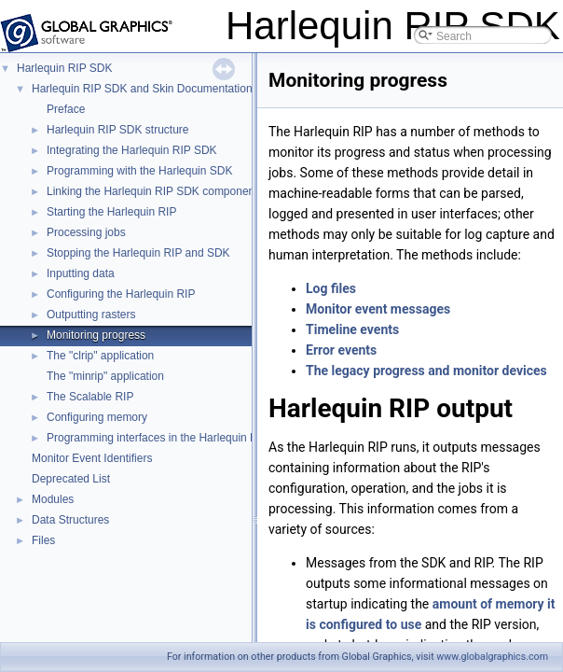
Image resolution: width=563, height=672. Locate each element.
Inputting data (81, 273)
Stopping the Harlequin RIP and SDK (138, 252)
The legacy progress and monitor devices (426, 370)
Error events (341, 350)
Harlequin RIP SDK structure (118, 129)
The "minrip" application (105, 376)
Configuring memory (97, 417)
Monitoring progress (96, 335)
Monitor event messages (378, 308)
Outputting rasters (91, 314)
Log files (331, 288)
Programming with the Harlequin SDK (139, 170)
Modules (53, 499)
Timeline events (352, 329)
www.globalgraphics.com (492, 657)
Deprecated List (71, 478)
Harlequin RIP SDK (65, 68)
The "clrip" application (100, 355)
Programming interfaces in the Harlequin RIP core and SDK (194, 437)
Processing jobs (86, 232)
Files (43, 540)
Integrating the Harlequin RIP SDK (132, 150)
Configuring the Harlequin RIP (121, 294)
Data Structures (70, 519)
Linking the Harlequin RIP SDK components (155, 191)
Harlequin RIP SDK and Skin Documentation (142, 88)
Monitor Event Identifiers (92, 458)
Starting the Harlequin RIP (111, 211)
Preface (66, 109)
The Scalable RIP (90, 396)
